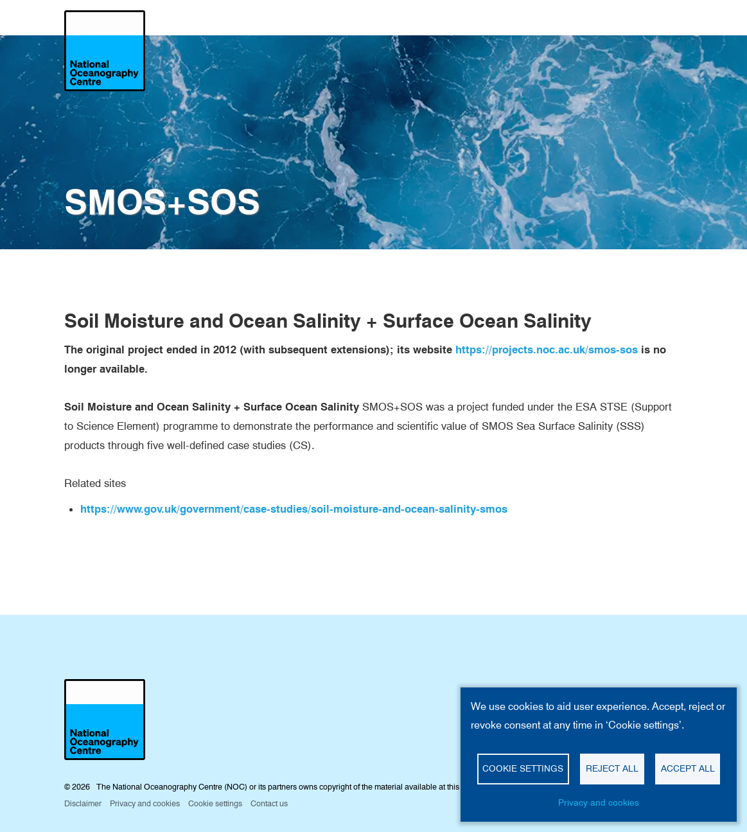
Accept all (688, 768)
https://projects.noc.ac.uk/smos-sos (546, 349)
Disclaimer (82, 803)
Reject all (612, 768)
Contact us (269, 803)
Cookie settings (522, 768)
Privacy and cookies (598, 802)
